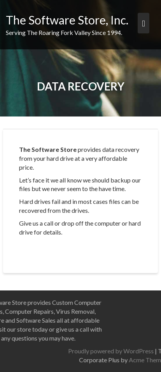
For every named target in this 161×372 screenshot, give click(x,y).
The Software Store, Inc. (67, 20)
